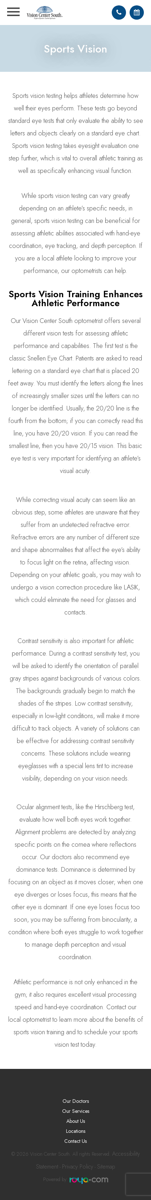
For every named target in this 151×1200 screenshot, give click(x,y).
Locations (75, 1131)
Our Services (75, 1111)
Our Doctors (75, 1101)
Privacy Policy (77, 1166)
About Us (75, 1121)
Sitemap (106, 1166)
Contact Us (75, 1141)
